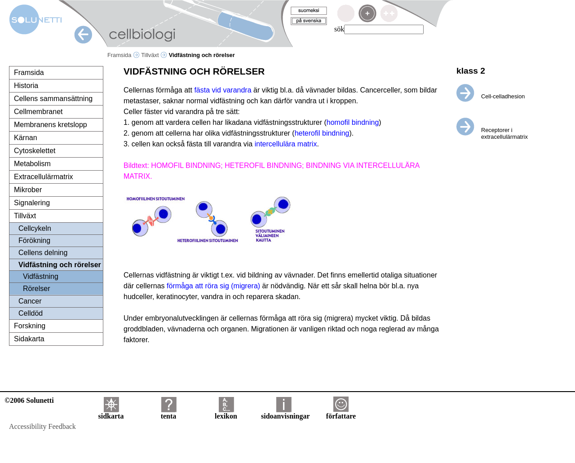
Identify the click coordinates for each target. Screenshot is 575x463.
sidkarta (111, 413)
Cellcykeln (34, 228)
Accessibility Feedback (42, 426)
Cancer (30, 301)
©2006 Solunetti (28, 400)
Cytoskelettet (34, 150)
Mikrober (28, 190)
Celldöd (30, 313)
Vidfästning (40, 276)
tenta (169, 413)
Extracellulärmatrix (43, 177)
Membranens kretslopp (50, 124)
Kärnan (25, 137)
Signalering (32, 203)
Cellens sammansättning (53, 98)
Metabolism (32, 164)
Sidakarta (29, 339)
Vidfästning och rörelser (59, 265)
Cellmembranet (38, 111)
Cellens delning (42, 252)
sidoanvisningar (285, 413)
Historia (26, 85)
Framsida (123, 55)
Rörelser (36, 288)
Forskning (29, 326)
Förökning (34, 240)
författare (341, 413)
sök (339, 29)
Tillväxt (154, 55)
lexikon (226, 413)
